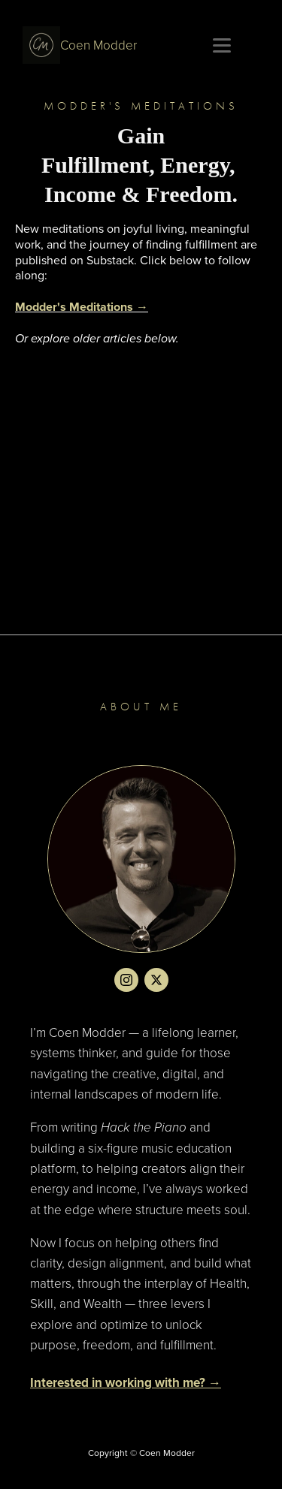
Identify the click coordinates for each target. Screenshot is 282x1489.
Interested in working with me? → (125, 1382)
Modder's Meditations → (81, 306)
